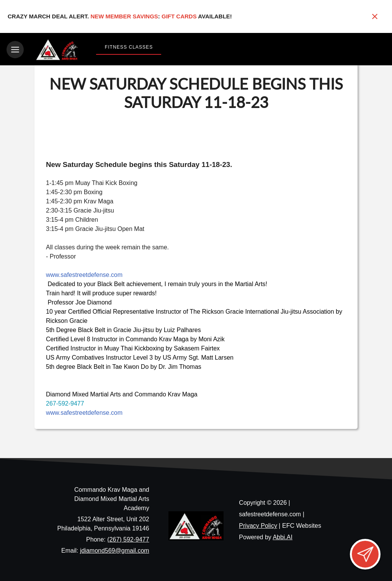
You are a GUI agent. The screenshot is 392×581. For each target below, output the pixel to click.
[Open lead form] (365, 554)
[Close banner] (374, 16)
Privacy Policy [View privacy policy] (258, 524)
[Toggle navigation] (15, 49)
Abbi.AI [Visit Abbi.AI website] (282, 536)
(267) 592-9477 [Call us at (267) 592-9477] (128, 538)
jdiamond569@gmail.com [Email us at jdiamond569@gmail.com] (114, 549)
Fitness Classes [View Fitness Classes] (129, 47)
